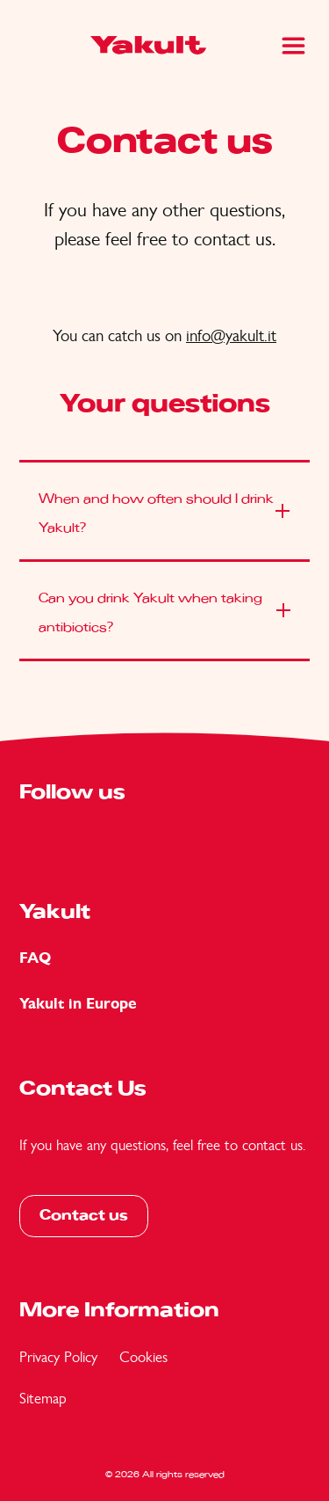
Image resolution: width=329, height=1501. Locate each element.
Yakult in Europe (78, 1004)
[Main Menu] (293, 46)
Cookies (143, 1357)
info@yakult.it (231, 335)
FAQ (35, 958)
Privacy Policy (58, 1357)
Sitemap (43, 1398)
